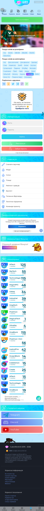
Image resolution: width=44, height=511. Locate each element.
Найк (21, 71)
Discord (10, 422)
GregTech (13, 305)
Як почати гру (10, 474)
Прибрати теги (22, 108)
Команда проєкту (11, 206)
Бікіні (33, 71)
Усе (4, 53)
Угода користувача (11, 499)
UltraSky (13, 325)
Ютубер (24, 68)
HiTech (12, 264)
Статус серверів (10, 501)
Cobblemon (14, 363)
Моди (6, 169)
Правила (11, 13)
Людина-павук (17, 77)
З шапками (7, 71)
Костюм (33, 65)
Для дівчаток (24, 62)
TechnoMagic (15, 278)
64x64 (10, 53)
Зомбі (20, 65)
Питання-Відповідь (12, 196)
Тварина (17, 68)
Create (12, 370)
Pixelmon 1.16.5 (15, 339)
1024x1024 (6, 56)
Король (22, 74)
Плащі (6, 180)
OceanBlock (14, 356)
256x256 (24, 53)
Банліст (7, 191)
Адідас (27, 71)
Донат (18, 13)
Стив (5, 65)
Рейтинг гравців (10, 185)
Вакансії (7, 483)
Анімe (26, 65)
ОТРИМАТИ (9, 247)
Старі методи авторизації (22, 152)
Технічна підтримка (12, 201)
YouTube (11, 430)
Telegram (11, 415)
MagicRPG (13, 285)
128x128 (17, 53)
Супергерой (7, 68)
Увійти (22, 137)
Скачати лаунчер (11, 164)
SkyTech (12, 271)
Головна (4, 509)
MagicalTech (14, 319)
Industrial (13, 298)
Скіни (6, 175)
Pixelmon (13, 312)
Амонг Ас (6, 77)
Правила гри (9, 498)
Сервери (25, 13)
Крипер (34, 62)
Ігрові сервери (10, 478)
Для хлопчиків (13, 62)
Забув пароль (18, 148)
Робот (37, 74)
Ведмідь (30, 74)
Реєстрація (17, 143)
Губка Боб (6, 74)
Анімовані (27, 77)
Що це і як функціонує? (22, 231)
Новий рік (12, 65)
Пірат (15, 71)
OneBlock (13, 332)
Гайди (32, 13)
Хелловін (33, 68)
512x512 (31, 53)
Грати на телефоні (22, 19)
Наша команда (10, 481)
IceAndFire (14, 349)
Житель (15, 74)
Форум (4, 13)
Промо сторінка (10, 496)
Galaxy (12, 292)
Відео (39, 13)
